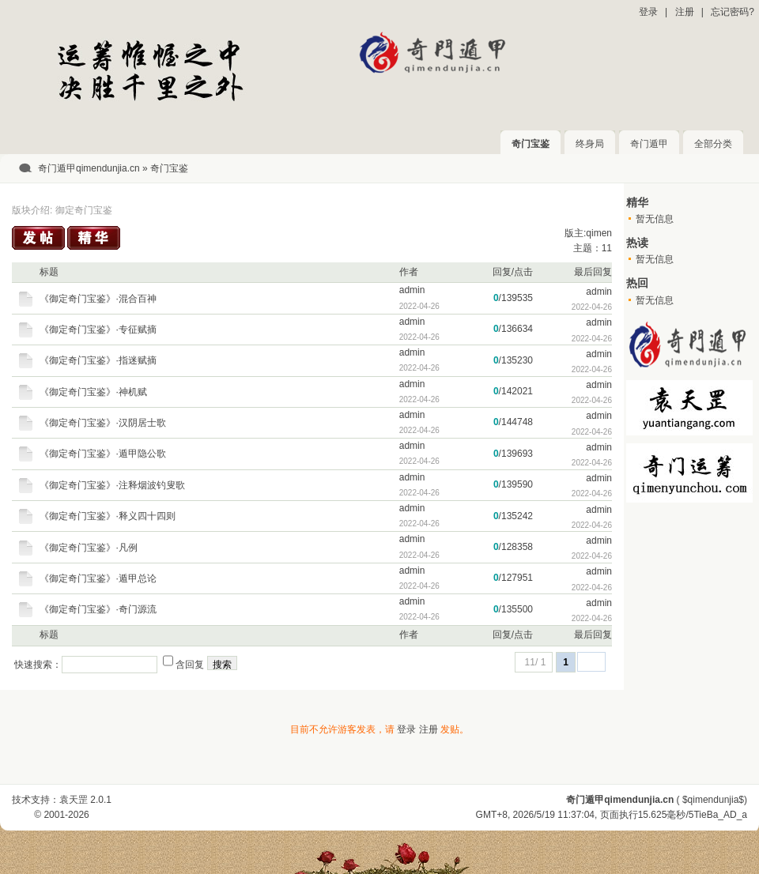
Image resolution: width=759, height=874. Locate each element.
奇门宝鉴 (530, 143)
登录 (648, 11)
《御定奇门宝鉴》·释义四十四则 (107, 516)
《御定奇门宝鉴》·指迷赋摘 (98, 360)
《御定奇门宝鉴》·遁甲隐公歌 (102, 453)
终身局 (590, 143)
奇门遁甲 (649, 143)
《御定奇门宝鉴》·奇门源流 (98, 609)
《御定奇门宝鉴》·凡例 (88, 547)
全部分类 (713, 143)
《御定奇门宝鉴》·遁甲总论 (98, 578)
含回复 (190, 664)
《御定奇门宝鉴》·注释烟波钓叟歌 (112, 485)
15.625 (652, 814)
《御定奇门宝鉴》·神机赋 (93, 391)
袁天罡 (73, 799)
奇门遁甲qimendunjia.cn (89, 168)
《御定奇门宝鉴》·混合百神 (98, 298)
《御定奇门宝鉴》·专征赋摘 (98, 329)
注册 (684, 11)
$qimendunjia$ (713, 799)
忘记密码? (732, 11)
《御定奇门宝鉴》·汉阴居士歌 (102, 422)
